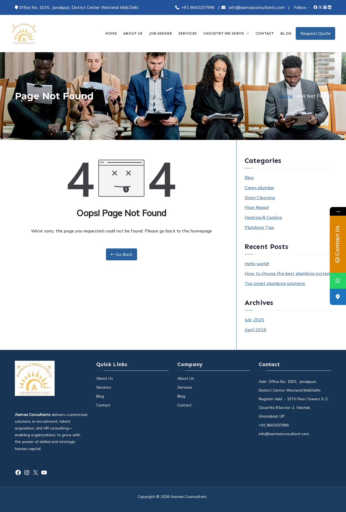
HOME (111, 33)
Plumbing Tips (259, 227)
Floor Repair (257, 207)
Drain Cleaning (260, 197)
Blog (249, 177)
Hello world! (257, 263)
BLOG (285, 33)
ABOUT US (132, 33)
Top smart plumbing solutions (275, 283)
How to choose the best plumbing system (288, 273)
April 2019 (256, 329)
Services (103, 387)
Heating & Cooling (263, 217)
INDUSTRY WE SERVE (226, 33)
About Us (104, 378)
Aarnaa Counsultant (189, 496)
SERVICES (187, 33)
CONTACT (265, 33)
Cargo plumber (259, 187)
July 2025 (254, 319)
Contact (103, 405)
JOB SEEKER (160, 33)
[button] (246, 33)
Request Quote (315, 33)
